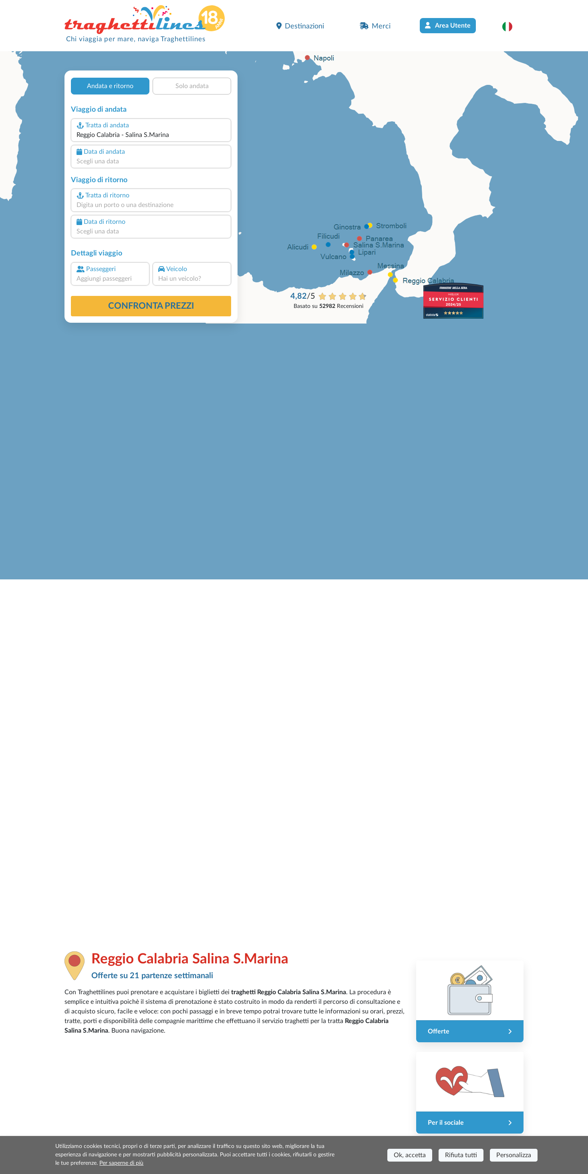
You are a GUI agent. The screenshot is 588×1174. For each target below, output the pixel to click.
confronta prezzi (151, 306)
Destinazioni (300, 26)
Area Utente (448, 25)
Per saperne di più (121, 1163)
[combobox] (151, 135)
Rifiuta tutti (461, 1155)
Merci (375, 26)
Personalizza (513, 1155)
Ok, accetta (410, 1155)
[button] (511, 26)
